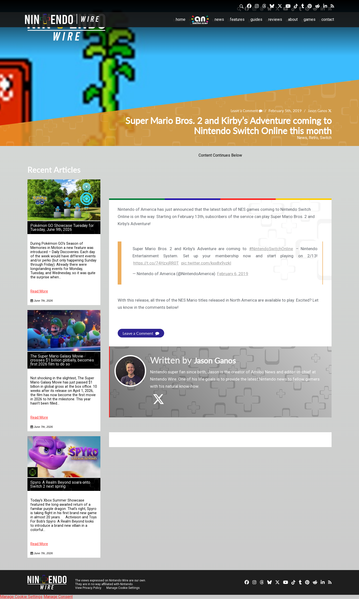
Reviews (275, 19)
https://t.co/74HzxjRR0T (156, 263)
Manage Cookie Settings (123, 588)
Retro (313, 137)
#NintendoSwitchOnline (271, 248)
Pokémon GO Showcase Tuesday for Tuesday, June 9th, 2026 (62, 227)
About (293, 19)
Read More (39, 291)
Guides (256, 19)
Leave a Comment (241, 110)
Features (237, 19)
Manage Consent (58, 596)
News (219, 19)
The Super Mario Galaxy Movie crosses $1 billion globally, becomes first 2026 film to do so (62, 360)
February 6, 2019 (232, 273)
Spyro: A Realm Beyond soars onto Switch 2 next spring (60, 484)
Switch (326, 137)
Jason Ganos (316, 110)
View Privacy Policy (88, 588)
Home (180, 19)
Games (309, 19)
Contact (327, 19)
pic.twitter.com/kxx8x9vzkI (206, 263)
